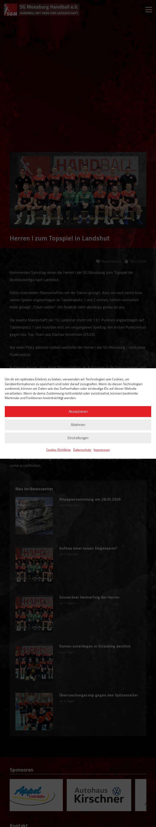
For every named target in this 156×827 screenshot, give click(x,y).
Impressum (102, 449)
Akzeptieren (78, 411)
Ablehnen (78, 424)
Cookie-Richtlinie (58, 449)
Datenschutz (82, 449)
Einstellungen (78, 438)
